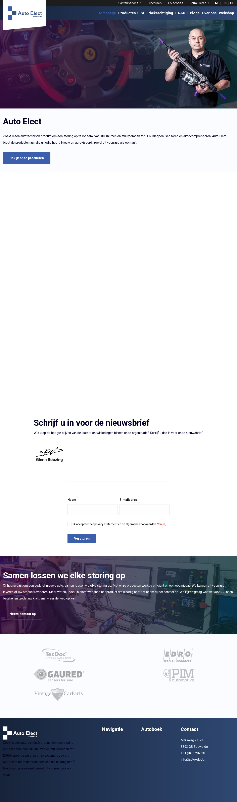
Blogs (194, 13)
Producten (128, 13)
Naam (71, 500)
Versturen (82, 538)
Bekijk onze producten (27, 158)
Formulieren (199, 3)
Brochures (154, 3)
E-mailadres (129, 500)
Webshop (226, 13)
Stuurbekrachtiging (158, 13)
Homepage (107, 13)
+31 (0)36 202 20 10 (195, 766)
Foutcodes (175, 3)
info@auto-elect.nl (193, 773)
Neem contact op (23, 614)
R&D (183, 13)
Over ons (209, 13)
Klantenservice (129, 3)
